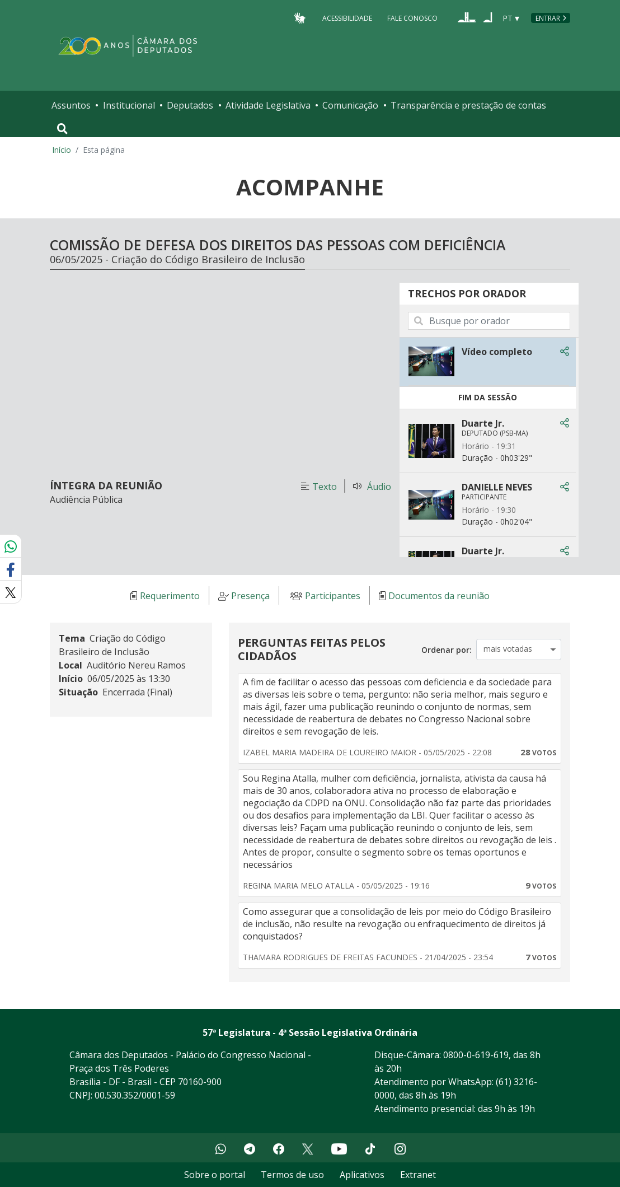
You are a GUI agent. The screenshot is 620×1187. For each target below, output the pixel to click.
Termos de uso (292, 1175)
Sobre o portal (214, 1175)
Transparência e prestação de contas (468, 105)
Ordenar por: (446, 649)
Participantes (332, 596)
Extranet (418, 1175)
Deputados (190, 105)
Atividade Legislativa (268, 105)
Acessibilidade (347, 17)
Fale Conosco (412, 17)
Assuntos (71, 105)
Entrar (548, 18)
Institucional (129, 105)
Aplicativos (362, 1175)
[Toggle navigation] (62, 128)
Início (61, 149)
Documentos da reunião (439, 596)
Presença (250, 596)
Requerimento (170, 596)
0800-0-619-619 (476, 1055)
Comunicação (350, 105)
